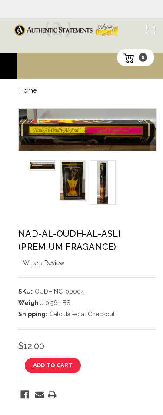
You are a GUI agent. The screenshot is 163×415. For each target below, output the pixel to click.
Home (28, 90)
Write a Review (43, 262)
